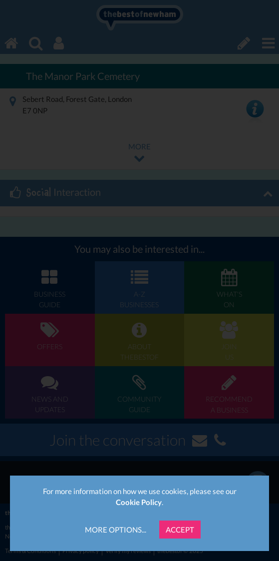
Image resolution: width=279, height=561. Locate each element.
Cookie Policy (139, 502)
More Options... (115, 529)
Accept (180, 529)
